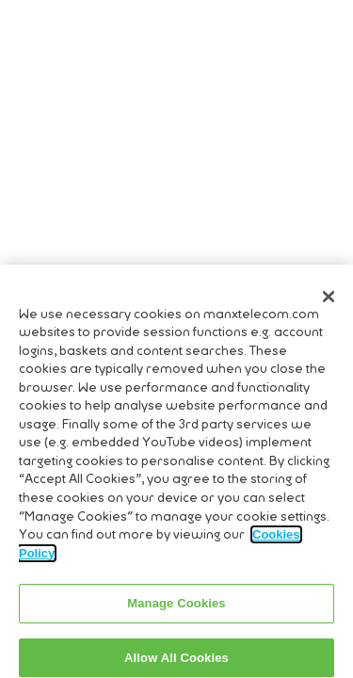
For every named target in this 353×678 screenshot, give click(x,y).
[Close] (328, 300)
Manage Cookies (176, 608)
